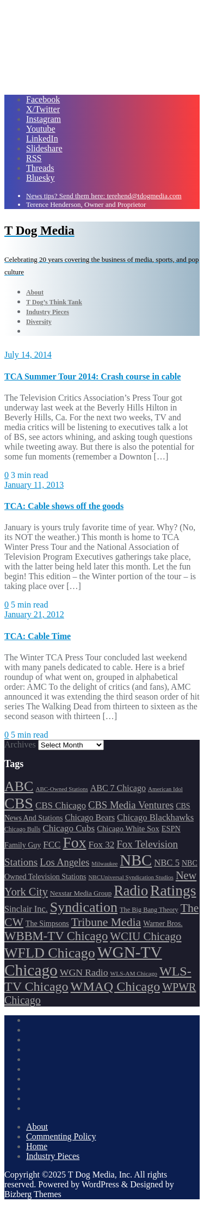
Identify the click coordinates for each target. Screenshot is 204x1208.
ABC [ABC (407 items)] (18, 786)
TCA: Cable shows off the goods (63, 506)
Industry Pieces (52, 1156)
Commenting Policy (61, 1136)
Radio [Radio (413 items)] (131, 891)
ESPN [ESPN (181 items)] (171, 828)
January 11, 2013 (34, 484)
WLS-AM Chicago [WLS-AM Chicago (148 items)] (134, 973)
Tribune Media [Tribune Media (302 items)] (106, 922)
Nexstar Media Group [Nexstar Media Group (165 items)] (81, 893)
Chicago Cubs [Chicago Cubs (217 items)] (68, 828)
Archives (20, 744)
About (37, 1126)
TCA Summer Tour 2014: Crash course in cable (92, 376)
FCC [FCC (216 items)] (51, 844)
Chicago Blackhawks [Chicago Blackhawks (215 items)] (155, 817)
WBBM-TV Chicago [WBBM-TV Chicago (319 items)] (56, 936)
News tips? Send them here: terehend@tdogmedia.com (104, 196)
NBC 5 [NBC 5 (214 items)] (167, 862)
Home (36, 1146)
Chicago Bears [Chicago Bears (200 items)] (90, 817)
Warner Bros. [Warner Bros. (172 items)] (162, 923)
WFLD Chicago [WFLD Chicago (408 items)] (49, 953)
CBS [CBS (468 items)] (18, 803)
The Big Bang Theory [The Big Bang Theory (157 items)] (149, 909)
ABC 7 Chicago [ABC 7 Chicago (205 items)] (118, 788)
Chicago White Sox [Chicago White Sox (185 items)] (128, 828)
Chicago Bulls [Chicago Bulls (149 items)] (22, 829)
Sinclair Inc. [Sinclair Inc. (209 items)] (26, 909)
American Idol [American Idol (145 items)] (165, 789)
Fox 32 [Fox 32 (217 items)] (101, 844)
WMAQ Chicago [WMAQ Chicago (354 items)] (115, 986)
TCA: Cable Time (37, 636)
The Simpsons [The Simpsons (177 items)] (47, 923)
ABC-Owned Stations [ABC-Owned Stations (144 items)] (61, 789)
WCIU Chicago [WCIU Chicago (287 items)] (145, 936)
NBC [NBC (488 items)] (136, 860)
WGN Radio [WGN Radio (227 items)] (84, 972)
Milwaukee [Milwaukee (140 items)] (104, 864)
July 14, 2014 (28, 354)
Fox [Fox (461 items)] (74, 842)
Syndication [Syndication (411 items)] (84, 907)
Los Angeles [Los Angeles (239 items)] (64, 862)
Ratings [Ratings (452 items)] (173, 890)
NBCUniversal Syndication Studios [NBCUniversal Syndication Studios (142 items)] (130, 877)
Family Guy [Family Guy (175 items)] (22, 845)
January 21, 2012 (34, 614)
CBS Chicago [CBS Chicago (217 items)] (60, 805)
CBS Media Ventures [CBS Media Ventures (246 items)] (131, 805)
